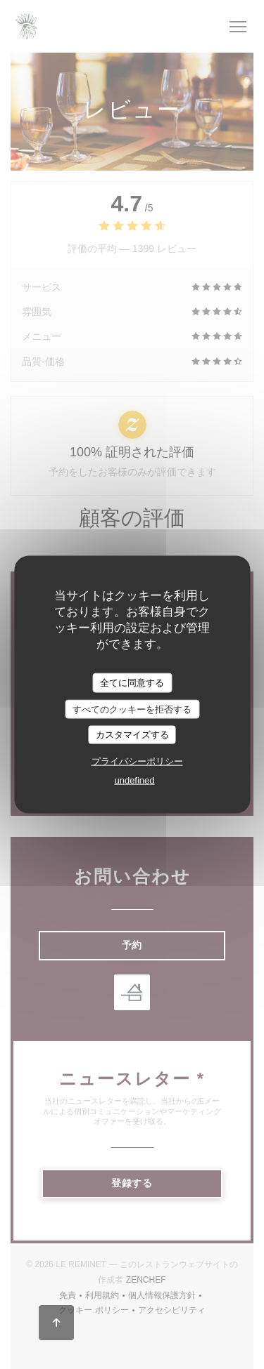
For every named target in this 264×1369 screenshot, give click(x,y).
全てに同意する (132, 682)
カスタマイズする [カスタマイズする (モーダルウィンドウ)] (132, 734)
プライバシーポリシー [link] (137, 760)
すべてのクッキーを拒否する (132, 708)
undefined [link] (134, 779)
